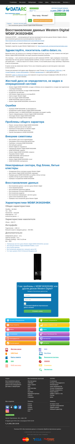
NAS (45, 349)
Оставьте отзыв (54, 404)
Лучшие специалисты (56, 390)
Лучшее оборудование (56, 388)
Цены (46, 2)
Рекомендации (54, 384)
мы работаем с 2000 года (54, 70)
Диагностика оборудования (13, 384)
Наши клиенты (54, 391)
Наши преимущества (56, 386)
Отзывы (30, 407)
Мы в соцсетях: (9, 401)
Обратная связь (55, 2)
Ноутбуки (47, 353)
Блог (29, 411)
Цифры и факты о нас (56, 393)
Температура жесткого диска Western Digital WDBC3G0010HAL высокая (27, 244)
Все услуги (22, 2)
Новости (30, 409)
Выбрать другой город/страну (42, 20)
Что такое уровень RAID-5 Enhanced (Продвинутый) (22, 251)
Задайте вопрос (54, 407)
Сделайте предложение (57, 405)
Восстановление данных (12, 381)
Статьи (40, 2)
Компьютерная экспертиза (13, 383)
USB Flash (14, 353)
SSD (12, 361)
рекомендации (39, 72)
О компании (13, 2)
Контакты (66, 2)
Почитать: (30, 401)
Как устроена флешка (13, 247)
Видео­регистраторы (51, 357)
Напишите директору (56, 409)
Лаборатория (32, 2)
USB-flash (30, 383)
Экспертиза (48, 369)
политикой (28, 305)
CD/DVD (47, 361)
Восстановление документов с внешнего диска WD (21, 249)
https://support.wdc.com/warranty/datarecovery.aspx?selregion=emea (24, 40)
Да (30, 20)
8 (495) (60, 10)
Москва (32, 10)
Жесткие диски (16, 349)
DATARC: (52, 378)
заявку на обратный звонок (20, 75)
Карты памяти (16, 357)
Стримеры (48, 365)
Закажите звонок (60, 14)
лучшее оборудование (22, 72)
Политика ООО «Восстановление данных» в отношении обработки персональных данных (37, 429)
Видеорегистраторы (33, 393)
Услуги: (7, 378)
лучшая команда (10, 72)
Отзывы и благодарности (57, 383)
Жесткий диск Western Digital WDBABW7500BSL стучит (23, 245)
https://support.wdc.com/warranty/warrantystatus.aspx (53, 46)
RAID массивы (16, 365)
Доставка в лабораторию (12, 386)
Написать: (53, 401)
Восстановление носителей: (36, 378)
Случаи (52, 395)
